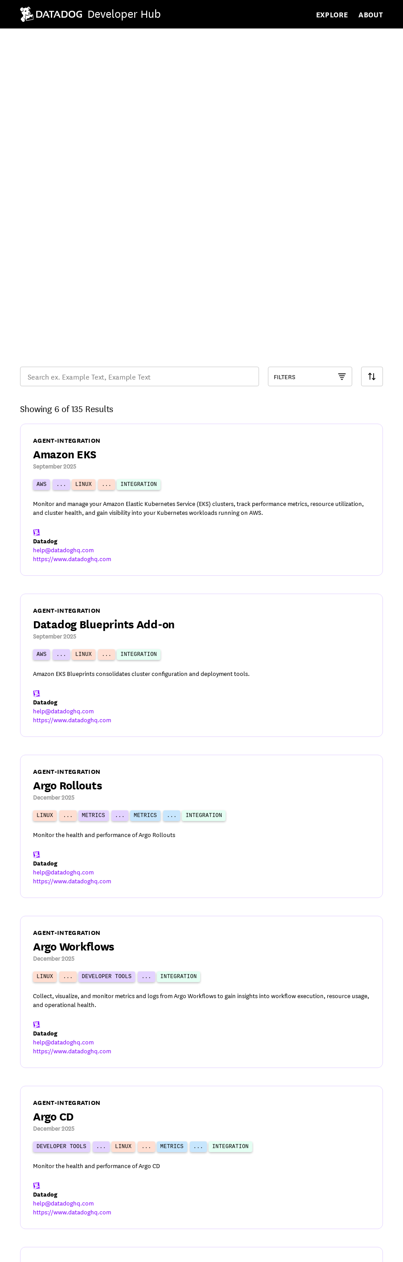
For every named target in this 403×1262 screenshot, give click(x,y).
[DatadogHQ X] (328, 1249)
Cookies (112, 1249)
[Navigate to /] (92, 14)
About (370, 14)
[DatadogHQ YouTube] (304, 1249)
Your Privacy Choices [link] (180, 1249)
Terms (29, 1249)
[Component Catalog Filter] (310, 132)
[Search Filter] (372, 132)
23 (255, 1175)
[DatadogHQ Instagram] (374, 1249)
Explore (332, 14)
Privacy (68, 1249)
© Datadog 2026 (47, 1225)
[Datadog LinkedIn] (351, 1249)
